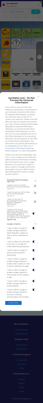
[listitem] (21, 181)
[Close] (38, 96)
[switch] (34, 186)
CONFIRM (13, 303)
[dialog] (21, 201)
